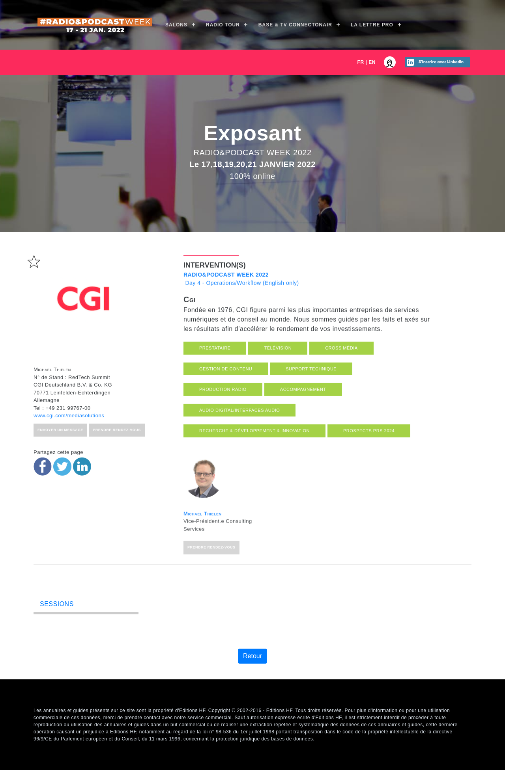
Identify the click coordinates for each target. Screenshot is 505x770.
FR (360, 62)
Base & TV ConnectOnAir (295, 25)
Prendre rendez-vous (211, 590)
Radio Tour (223, 25)
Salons (176, 25)
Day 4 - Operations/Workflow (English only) (241, 300)
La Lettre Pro (372, 25)
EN (372, 62)
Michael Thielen (202, 556)
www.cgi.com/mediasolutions (69, 437)
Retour (252, 656)
